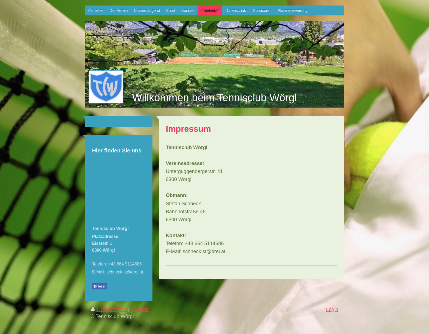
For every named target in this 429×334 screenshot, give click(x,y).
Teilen (99, 286)
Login (332, 309)
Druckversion (109, 309)
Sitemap (139, 309)
